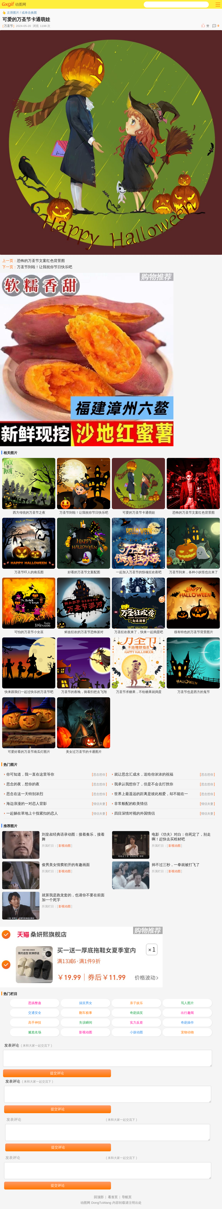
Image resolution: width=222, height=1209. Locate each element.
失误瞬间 (85, 1022)
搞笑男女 (85, 1003)
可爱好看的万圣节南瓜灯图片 (29, 751)
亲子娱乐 (136, 1003)
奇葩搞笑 (136, 1013)
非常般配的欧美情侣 (130, 804)
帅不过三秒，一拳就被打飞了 (176, 865)
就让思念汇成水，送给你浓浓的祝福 (143, 774)
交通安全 (34, 1013)
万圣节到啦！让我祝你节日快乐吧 (44, 267)
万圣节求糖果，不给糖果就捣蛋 (139, 692)
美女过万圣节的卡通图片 (84, 751)
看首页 (113, 1197)
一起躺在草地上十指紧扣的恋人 (32, 813)
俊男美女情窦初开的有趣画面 (66, 865)
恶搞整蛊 (34, 1003)
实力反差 (136, 1022)
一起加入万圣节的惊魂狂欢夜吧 (139, 572)
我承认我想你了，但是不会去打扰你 (143, 784)
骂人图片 (187, 1003)
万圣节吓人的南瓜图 (29, 572)
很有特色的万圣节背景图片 (193, 632)
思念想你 (99, 774)
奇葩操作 (187, 1022)
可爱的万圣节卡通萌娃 (138, 512)
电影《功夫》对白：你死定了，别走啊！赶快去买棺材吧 (181, 836)
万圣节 (8, 26)
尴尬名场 (34, 1032)
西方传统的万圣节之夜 (29, 512)
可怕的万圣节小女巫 (29, 632)
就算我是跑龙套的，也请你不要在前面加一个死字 (73, 897)
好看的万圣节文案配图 (84, 572)
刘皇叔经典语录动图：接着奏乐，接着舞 (73, 836)
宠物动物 (187, 1032)
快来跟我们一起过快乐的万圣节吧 (29, 692)
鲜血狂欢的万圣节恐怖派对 (83, 632)
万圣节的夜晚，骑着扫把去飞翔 (84, 692)
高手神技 (34, 1022)
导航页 (127, 1197)
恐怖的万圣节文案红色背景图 (41, 261)
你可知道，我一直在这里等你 (30, 774)
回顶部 (99, 1197)
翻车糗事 (85, 1013)
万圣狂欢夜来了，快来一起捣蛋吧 (138, 632)
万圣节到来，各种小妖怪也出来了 (193, 572)
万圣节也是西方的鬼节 (193, 692)
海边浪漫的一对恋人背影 (26, 804)
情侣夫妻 (99, 803)
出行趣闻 (187, 1013)
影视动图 (65, 845)
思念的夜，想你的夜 (22, 784)
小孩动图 (136, 1032)
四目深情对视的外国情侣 (134, 813)
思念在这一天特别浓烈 (24, 794)
